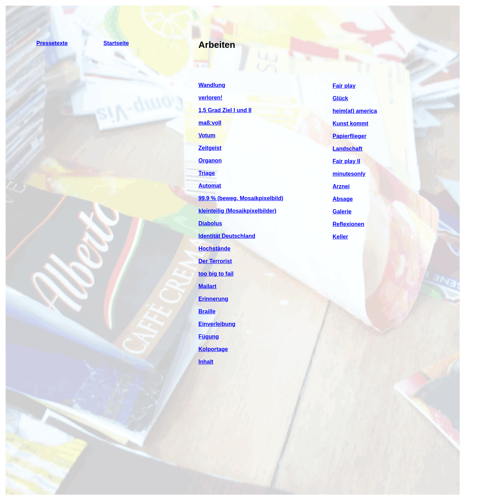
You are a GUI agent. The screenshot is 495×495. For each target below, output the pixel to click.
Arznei (341, 186)
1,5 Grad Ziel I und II (225, 110)
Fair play (344, 86)
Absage (343, 199)
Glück (340, 98)
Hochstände (214, 249)
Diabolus (210, 223)
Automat (209, 186)
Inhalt (205, 362)
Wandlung (211, 85)
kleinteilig (212, 211)
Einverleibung (216, 324)
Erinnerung (213, 299)
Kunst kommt (350, 123)
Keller (340, 237)
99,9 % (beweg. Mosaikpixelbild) (240, 198)
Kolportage (213, 349)
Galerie (342, 211)
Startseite (116, 43)
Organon (210, 160)
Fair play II (346, 161)
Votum (207, 135)
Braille (207, 311)
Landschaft (347, 149)
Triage (206, 173)
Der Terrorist (215, 261)
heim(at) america (355, 111)
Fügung (208, 337)
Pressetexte (52, 43)
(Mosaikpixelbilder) (251, 211)
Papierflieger (349, 136)
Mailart (207, 286)
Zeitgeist (209, 148)
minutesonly (349, 174)
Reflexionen (348, 224)
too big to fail (215, 274)
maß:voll (209, 123)
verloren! (210, 98)
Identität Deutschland (226, 236)
